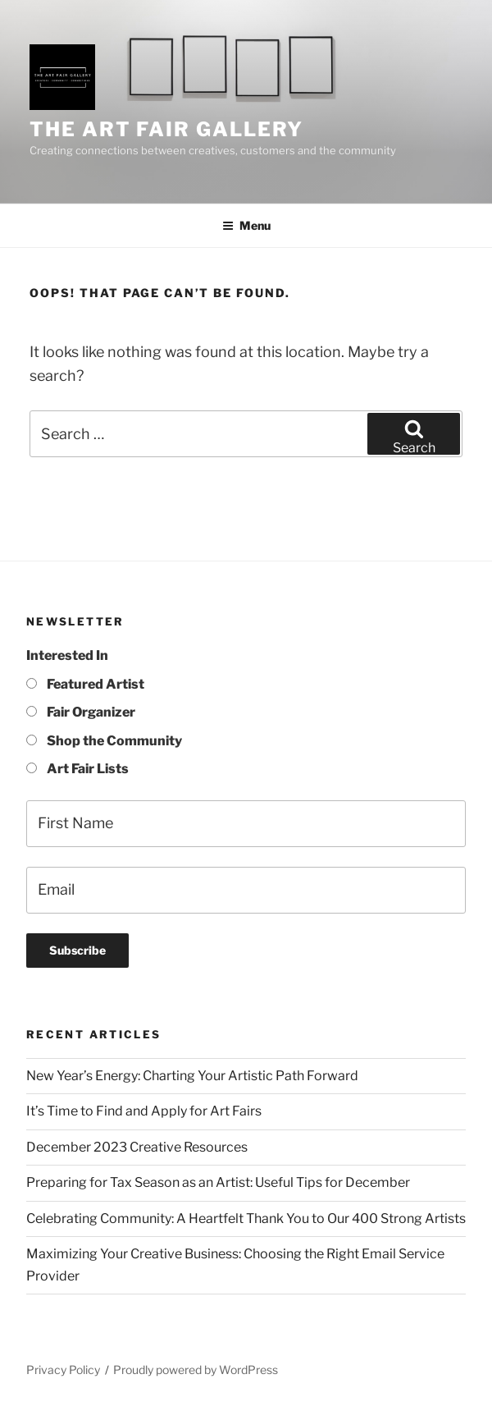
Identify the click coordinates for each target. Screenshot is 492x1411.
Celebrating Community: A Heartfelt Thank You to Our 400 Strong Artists (246, 1218)
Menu (246, 225)
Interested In (67, 655)
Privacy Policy (63, 1370)
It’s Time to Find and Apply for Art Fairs (144, 1111)
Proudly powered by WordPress (195, 1370)
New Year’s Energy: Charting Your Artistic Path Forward (192, 1075)
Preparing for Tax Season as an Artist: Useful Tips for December (218, 1182)
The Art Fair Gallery (166, 129)
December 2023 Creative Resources (137, 1147)
